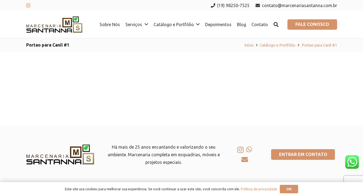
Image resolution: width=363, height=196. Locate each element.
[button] (276, 25)
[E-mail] (244, 159)
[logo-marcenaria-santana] (54, 24)
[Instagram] (28, 5)
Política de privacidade (259, 189)
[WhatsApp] (249, 149)
